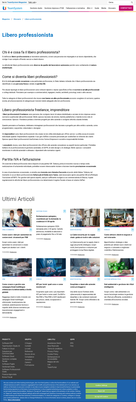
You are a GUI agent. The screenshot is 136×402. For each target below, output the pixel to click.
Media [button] (103, 8)
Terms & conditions (55, 349)
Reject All (101, 391)
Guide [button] (97, 8)
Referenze (29, 351)
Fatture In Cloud (8, 349)
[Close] (132, 390)
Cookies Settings (101, 385)
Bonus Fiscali (7, 377)
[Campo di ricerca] (118, 2)
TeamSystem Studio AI (11, 346)
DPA (71, 343)
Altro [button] (90, 8)
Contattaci (126, 8)
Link (49, 364)
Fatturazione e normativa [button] (75, 8)
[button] (32, 2)
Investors (28, 360)
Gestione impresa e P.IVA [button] (54, 8)
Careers (28, 362)
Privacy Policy (53, 351)
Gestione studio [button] (36, 8)
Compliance (29, 357)
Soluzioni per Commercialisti (8, 352)
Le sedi (27, 349)
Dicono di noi (30, 354)
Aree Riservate (53, 346)
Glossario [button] (112, 8)
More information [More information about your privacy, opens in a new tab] (14, 400)
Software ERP (7, 343)
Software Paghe (8, 364)
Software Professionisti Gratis (11, 370)
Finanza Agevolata (9, 374)
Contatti (28, 346)
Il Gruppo (28, 343)
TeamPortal (52, 367)
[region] (68, 390)
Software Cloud (8, 356)
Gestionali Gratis (8, 367)
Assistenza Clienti (54, 343)
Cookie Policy (53, 354)
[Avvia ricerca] (132, 2)
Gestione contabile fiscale (9, 360)
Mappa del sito (53, 362)
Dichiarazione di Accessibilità (54, 358)
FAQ (71, 346)
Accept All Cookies (101, 396)
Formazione (29, 365)
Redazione (13, 252)
